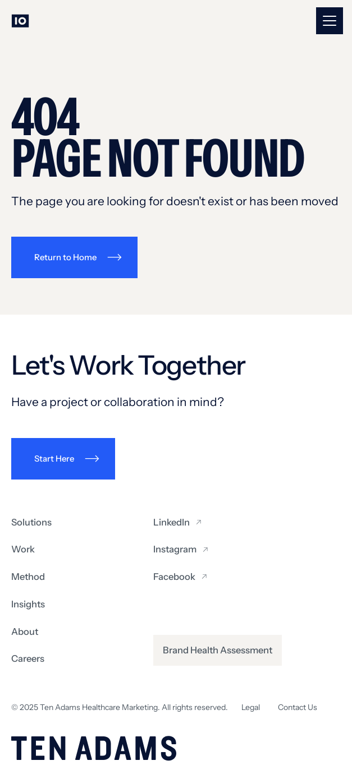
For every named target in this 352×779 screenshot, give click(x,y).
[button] (329, 20)
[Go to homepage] (20, 21)
